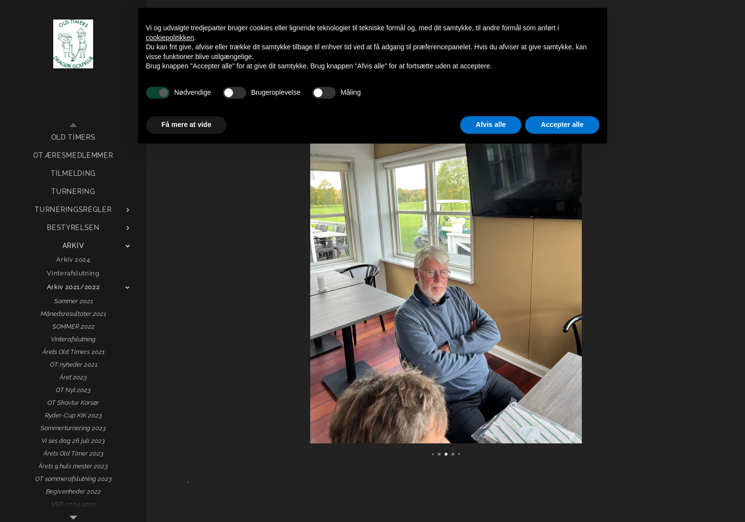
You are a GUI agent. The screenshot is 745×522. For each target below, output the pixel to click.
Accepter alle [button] (562, 124)
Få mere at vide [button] (187, 124)
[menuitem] (73, 137)
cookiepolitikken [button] (170, 38)
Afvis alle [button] (491, 124)
